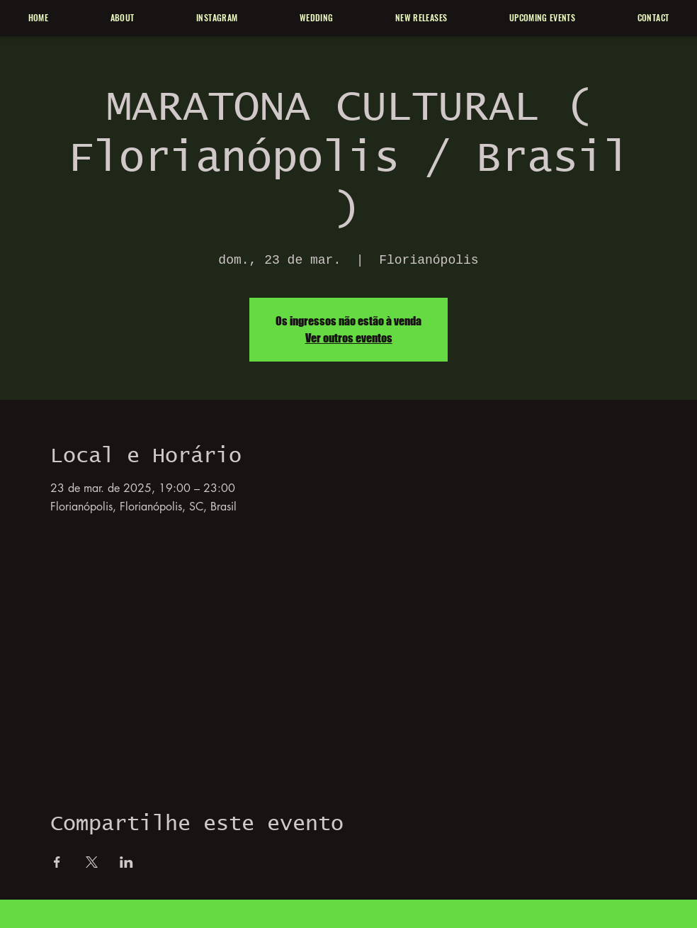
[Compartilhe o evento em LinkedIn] (126, 862)
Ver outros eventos (348, 338)
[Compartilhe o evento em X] (91, 862)
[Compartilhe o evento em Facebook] (57, 862)
